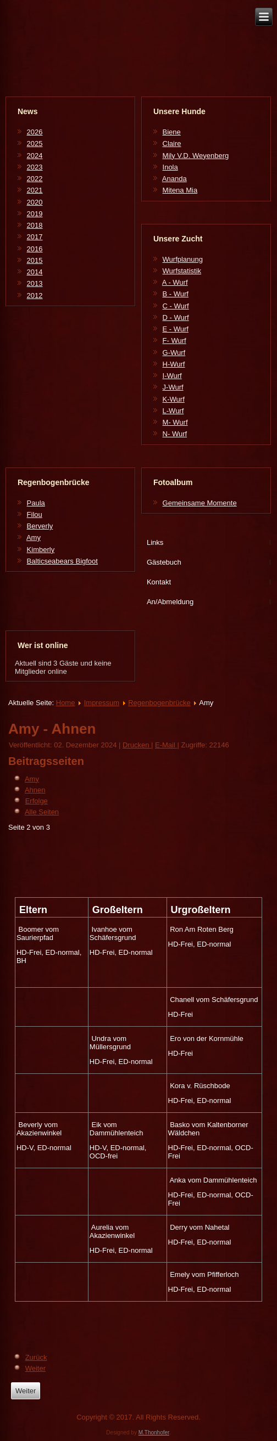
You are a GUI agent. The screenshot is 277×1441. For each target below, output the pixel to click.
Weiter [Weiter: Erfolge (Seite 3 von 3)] (35, 1368)
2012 (35, 295)
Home (65, 703)
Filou (34, 514)
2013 (35, 283)
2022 (35, 179)
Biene (172, 132)
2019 (35, 214)
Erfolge (36, 801)
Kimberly (41, 549)
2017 (35, 237)
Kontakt (159, 582)
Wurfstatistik (182, 271)
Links (155, 542)
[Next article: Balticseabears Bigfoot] (25, 1390)
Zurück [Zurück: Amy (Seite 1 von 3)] (36, 1357)
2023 (35, 167)
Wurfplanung (183, 259)
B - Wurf (176, 294)
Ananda (174, 179)
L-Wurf (173, 411)
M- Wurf (175, 422)
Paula (36, 503)
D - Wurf (176, 317)
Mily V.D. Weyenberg (196, 155)
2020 (35, 202)
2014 (35, 272)
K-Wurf (174, 399)
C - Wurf (176, 306)
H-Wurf (174, 364)
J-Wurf (173, 387)
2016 (35, 249)
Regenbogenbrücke (159, 703)
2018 (35, 225)
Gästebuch (164, 562)
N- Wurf (175, 434)
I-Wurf (172, 375)
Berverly (40, 526)
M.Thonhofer (153, 1432)
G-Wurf (174, 352)
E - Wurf (176, 329)
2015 (35, 260)
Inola (170, 167)
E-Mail (166, 745)
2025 (35, 143)
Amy (33, 537)
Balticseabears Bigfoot (62, 561)
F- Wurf (174, 340)
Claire (172, 143)
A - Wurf (175, 282)
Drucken (137, 745)
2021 (35, 190)
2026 (35, 132)
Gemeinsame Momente (200, 503)
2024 (35, 155)
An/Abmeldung (170, 602)
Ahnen (35, 790)
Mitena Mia (180, 190)
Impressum (101, 703)
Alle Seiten (42, 812)
